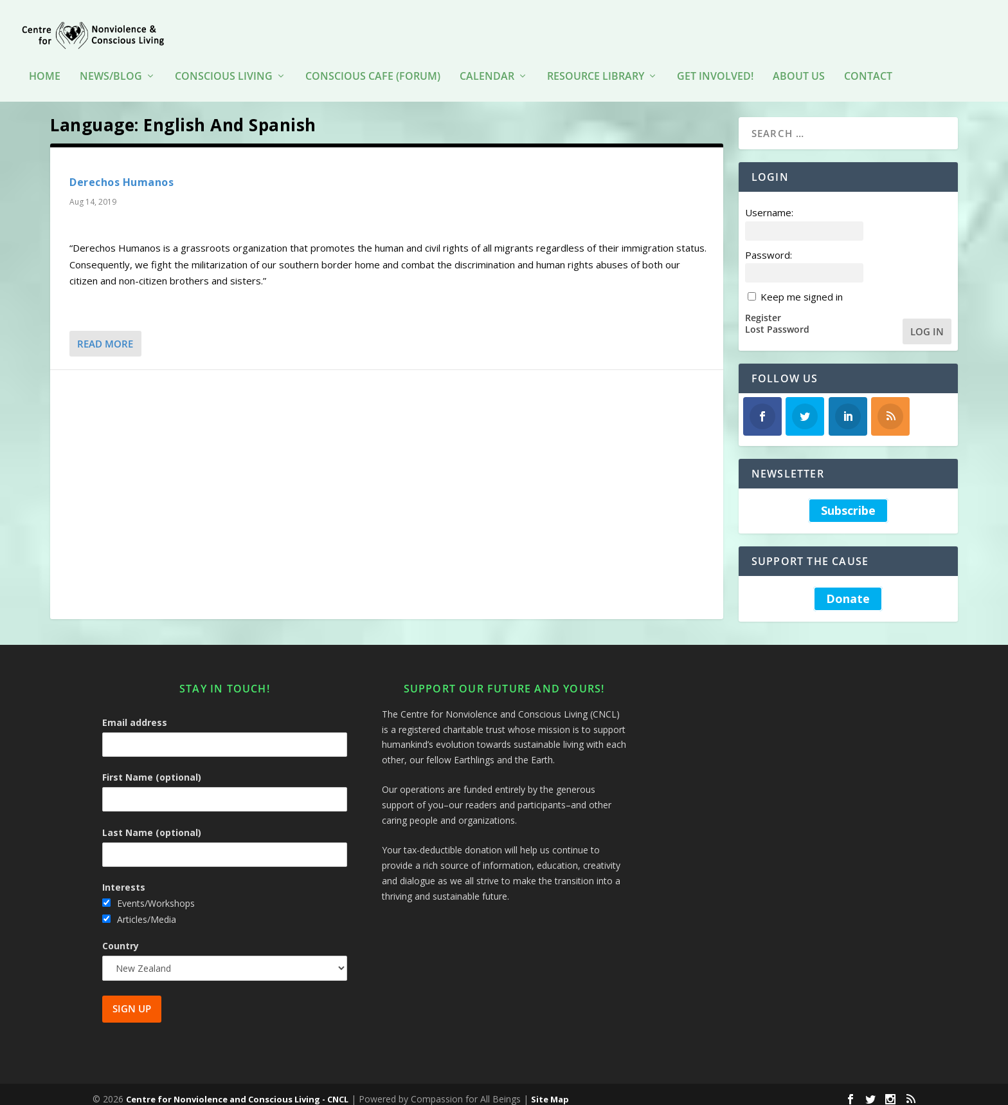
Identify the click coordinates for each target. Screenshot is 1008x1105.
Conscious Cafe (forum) (372, 57)
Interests (123, 878)
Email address (134, 713)
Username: (769, 203)
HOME (44, 57)
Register (763, 308)
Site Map (550, 1090)
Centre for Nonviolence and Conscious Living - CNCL (237, 1090)
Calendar (487, 57)
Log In (927, 321)
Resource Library (595, 57)
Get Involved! (715, 57)
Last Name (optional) (151, 823)
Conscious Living (224, 57)
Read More (105, 334)
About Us (799, 57)
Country (120, 937)
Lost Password (777, 320)
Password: (768, 245)
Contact (868, 57)
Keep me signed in (801, 287)
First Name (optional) (151, 768)
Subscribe (848, 502)
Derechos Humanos (121, 173)
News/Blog (111, 57)
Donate (848, 589)
